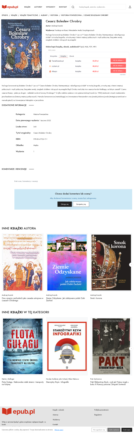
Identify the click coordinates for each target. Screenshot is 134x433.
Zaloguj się (62, 204)
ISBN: (18, 139)
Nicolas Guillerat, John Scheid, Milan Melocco (62, 379)
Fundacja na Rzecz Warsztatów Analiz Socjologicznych (74, 30)
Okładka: (20, 145)
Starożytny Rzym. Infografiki (57, 382)
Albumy (44, 15)
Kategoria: (20, 114)
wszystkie (53, 56)
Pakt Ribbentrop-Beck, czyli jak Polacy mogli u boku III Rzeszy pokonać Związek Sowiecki (109, 383)
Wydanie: (20, 151)
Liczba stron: (21, 126)
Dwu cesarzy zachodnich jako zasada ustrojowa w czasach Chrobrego (22, 299)
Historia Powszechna (71, 15)
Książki (27, 7)
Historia (54, 15)
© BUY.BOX (122, 74)
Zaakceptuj (127, 430)
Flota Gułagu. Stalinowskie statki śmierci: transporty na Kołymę (23, 383)
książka (63, 56)
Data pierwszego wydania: (27, 120)
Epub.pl (5, 15)
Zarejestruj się (84, 204)
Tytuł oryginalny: (23, 133)
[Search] (73, 7)
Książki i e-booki (58, 410)
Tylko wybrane (114, 430)
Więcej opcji (59, 430)
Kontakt (63, 7)
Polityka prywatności (101, 410)
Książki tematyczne (29, 15)
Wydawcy (50, 7)
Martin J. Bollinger (8, 379)
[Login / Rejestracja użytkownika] (130, 7)
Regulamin (98, 415)
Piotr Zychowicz (96, 379)
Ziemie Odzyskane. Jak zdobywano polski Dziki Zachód (65, 299)
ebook (72, 56)
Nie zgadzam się (99, 430)
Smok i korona (96, 298)
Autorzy (38, 7)
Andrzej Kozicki (57, 26)
